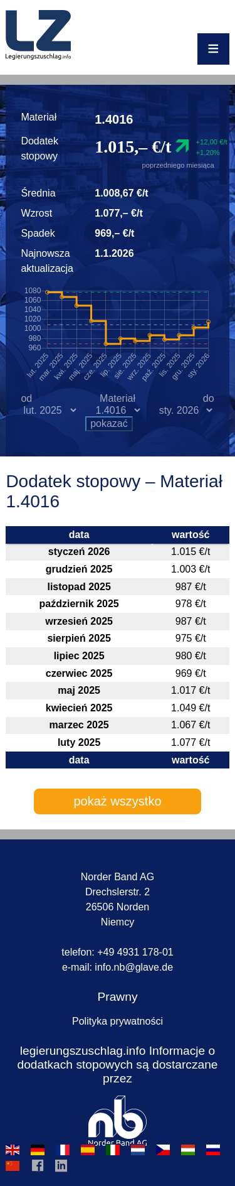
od (26, 398)
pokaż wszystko (117, 801)
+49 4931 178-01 (135, 952)
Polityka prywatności (117, 1021)
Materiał (117, 398)
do (208, 398)
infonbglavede (134, 967)
